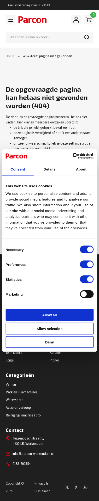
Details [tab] (50, 169)
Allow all (49, 315)
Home (10, 56)
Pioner (54, 360)
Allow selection (49, 328)
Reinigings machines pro (23, 415)
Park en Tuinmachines (21, 392)
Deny (49, 342)
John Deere (14, 352)
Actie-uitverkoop (18, 407)
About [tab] (81, 169)
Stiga (10, 360)
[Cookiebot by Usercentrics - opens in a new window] (72, 156)
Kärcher (55, 352)
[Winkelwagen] (88, 19)
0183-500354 (21, 464)
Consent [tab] (18, 169)
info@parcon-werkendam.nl (33, 454)
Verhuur (11, 384)
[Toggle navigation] (10, 19)
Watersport (14, 400)
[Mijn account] (76, 19)
